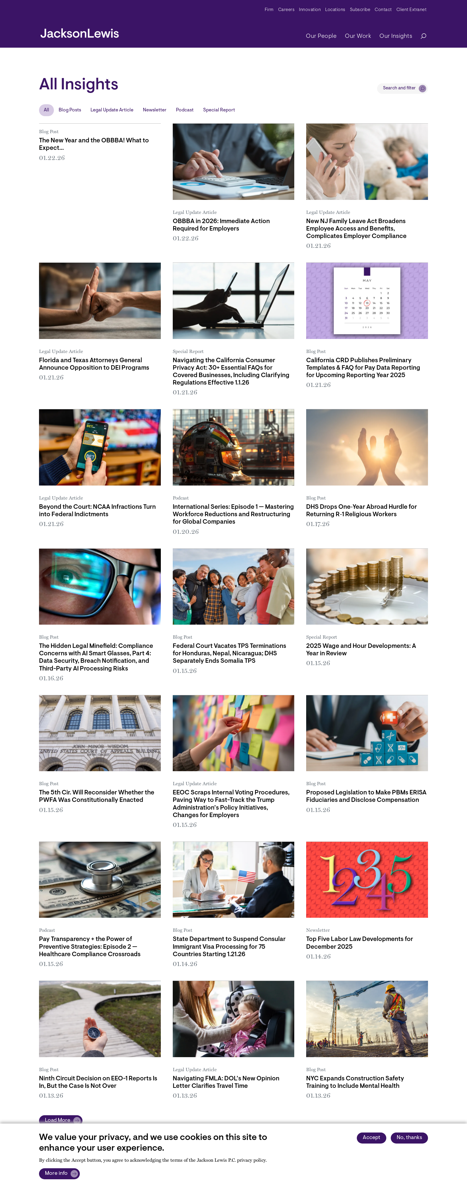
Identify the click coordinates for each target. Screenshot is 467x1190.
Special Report (219, 110)
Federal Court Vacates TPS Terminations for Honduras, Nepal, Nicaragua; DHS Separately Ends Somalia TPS (229, 653)
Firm (269, 10)
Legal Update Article (112, 110)
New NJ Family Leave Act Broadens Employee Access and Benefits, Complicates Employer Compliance (356, 228)
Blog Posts (70, 110)
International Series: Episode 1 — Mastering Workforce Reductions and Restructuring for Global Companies (233, 514)
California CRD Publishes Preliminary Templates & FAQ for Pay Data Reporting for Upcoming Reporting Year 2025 (363, 368)
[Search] (420, 36)
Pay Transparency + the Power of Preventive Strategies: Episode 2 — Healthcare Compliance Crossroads (90, 946)
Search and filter (399, 88)
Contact (383, 10)
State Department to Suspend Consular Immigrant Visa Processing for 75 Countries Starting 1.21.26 (229, 946)
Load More (57, 1120)
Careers (286, 10)
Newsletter (154, 110)
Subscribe (360, 10)
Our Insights (395, 36)
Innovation (310, 10)
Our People (321, 36)
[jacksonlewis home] (80, 31)
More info (56, 1173)
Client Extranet (411, 10)
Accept (371, 1138)
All (46, 110)
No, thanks (409, 1138)
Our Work (358, 36)
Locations (335, 10)
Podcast (185, 110)
